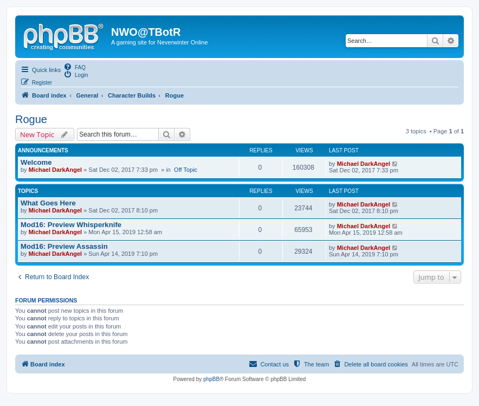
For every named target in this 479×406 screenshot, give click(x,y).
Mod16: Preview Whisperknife (71, 225)
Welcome (36, 162)
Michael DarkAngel (55, 169)
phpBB (211, 379)
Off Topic (185, 169)
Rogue (31, 119)
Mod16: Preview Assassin (64, 246)
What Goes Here (48, 203)
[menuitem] (74, 66)
